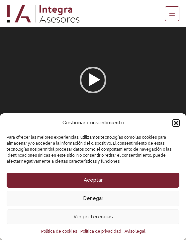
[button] (176, 123)
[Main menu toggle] (172, 13)
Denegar (93, 198)
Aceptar (93, 180)
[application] (93, 79)
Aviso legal (135, 231)
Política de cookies (59, 231)
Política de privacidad (100, 231)
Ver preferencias (93, 217)
